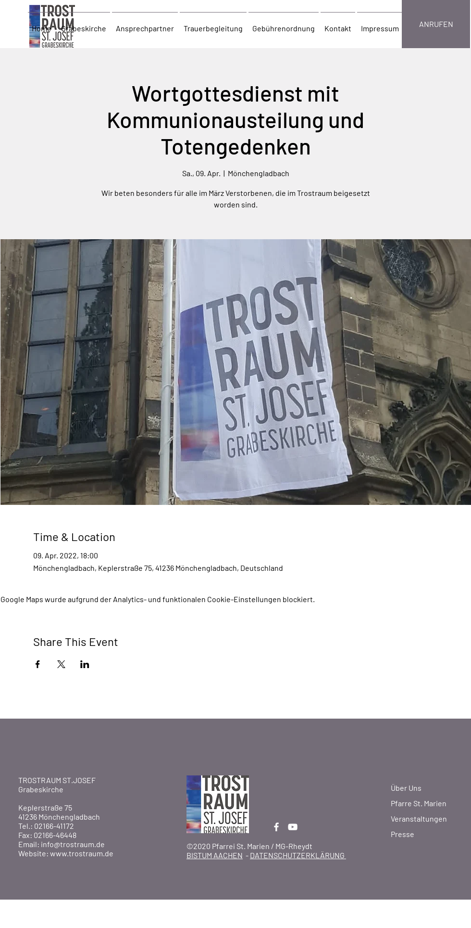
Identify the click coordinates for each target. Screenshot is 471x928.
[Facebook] (276, 827)
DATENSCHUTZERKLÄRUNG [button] (298, 855)
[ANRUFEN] (436, 24)
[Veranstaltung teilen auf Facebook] (37, 664)
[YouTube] (292, 827)
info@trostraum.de (73, 844)
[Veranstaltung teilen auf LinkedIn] (84, 664)
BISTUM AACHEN (214, 855)
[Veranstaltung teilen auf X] (61, 664)
